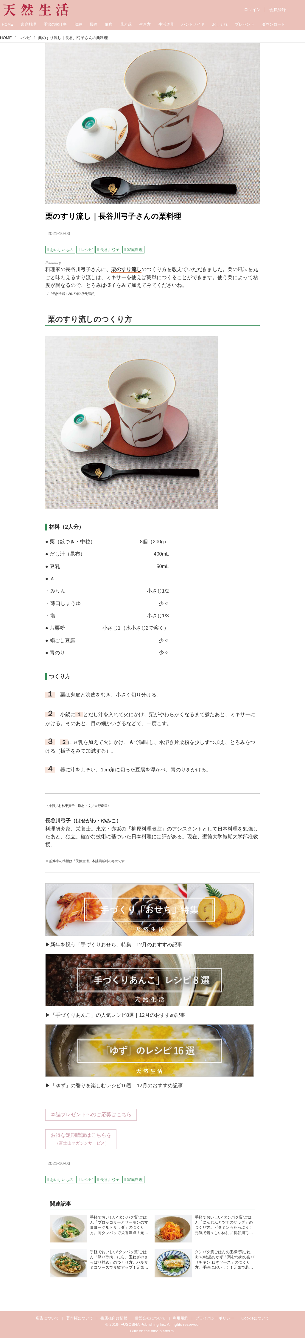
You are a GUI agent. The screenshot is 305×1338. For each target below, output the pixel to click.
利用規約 (180, 1318)
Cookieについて (255, 1318)
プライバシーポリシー (214, 1318)
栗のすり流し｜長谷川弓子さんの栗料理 (113, 216)
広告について (47, 1318)
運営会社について (150, 1318)
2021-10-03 (58, 233)
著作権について (79, 1318)
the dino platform (159, 1331)
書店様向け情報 (113, 1318)
